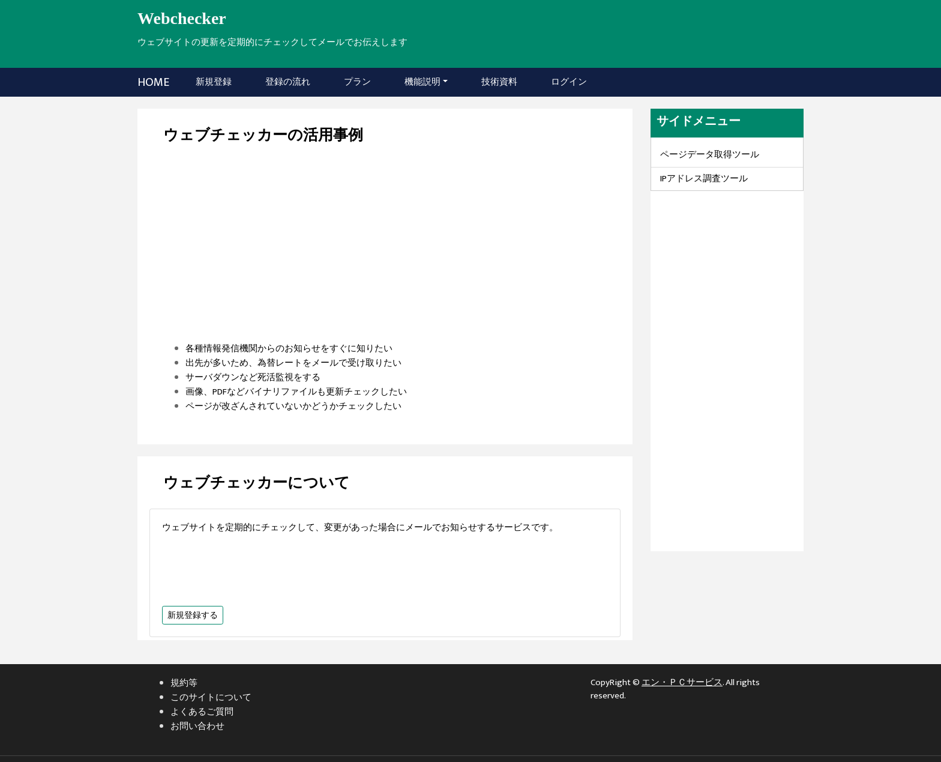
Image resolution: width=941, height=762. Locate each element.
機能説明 (422, 81)
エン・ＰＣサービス (682, 682)
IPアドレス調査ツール (704, 178)
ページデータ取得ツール (709, 154)
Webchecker (181, 18)
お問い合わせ (197, 726)
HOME (153, 82)
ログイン (569, 81)
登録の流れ (287, 81)
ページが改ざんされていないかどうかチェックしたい (293, 406)
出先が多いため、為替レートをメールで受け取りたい (293, 362)
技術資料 (499, 81)
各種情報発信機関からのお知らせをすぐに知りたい (288, 348)
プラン (357, 81)
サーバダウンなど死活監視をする (252, 377)
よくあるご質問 (201, 711)
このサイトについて (210, 697)
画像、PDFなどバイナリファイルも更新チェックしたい (296, 391)
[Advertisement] (385, 258)
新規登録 (216, 81)
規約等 (183, 683)
